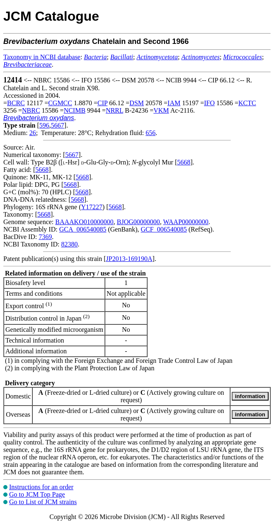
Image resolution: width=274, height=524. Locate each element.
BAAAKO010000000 (84, 221)
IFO (209, 102)
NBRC (31, 110)
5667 (57, 125)
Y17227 (92, 206)
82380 (69, 244)
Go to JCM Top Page (37, 494)
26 (32, 132)
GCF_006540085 (164, 229)
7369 (45, 236)
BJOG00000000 (138, 221)
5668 (183, 162)
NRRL (114, 110)
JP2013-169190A (129, 258)
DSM (136, 102)
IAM (173, 102)
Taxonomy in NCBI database (41, 56)
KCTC (247, 102)
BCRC (16, 102)
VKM (161, 110)
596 (44, 125)
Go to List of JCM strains (43, 501)
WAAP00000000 (185, 221)
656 (150, 132)
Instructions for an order (41, 486)
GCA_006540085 (83, 229)
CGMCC (60, 102)
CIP (102, 102)
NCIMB (74, 110)
